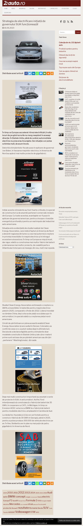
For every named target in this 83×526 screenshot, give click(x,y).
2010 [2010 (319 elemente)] (10, 492)
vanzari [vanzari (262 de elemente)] (11, 512)
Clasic (75, 8)
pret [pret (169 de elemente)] (44, 504)
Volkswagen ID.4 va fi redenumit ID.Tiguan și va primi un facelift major (69, 225)
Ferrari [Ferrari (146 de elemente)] (21, 501)
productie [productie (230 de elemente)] (7, 508)
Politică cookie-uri (41, 523)
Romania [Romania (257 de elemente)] (33, 508)
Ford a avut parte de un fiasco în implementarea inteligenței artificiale (69, 236)
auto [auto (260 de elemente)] (5, 497)
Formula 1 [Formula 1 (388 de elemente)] (31, 500)
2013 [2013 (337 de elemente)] (27, 492)
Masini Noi (22, 8)
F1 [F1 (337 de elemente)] (11, 500)
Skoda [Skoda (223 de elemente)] (40, 508)
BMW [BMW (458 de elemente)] (11, 496)
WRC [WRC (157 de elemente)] (37, 512)
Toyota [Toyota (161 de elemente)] (5, 512)
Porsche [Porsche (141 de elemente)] (40, 504)
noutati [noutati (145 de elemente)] (25, 504)
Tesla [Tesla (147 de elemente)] (50, 508)
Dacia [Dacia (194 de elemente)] (40, 497)
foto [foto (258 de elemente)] (39, 500)
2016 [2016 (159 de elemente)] (41, 493)
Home (5, 8)
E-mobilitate (54, 8)
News (13, 8)
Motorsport (42, 8)
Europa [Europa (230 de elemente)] (6, 500)
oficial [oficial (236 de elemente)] (30, 504)
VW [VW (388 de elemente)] (33, 511)
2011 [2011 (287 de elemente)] (15, 492)
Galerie (31, 8)
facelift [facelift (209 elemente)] (15, 501)
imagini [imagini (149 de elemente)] (44, 501)
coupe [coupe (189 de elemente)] (28, 497)
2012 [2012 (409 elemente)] (21, 492)
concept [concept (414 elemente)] (20, 496)
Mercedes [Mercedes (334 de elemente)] (14, 504)
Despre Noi (7, 12)
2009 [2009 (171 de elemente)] (5, 493)
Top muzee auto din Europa (69, 67)
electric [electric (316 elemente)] (46, 496)
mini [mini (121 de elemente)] (21, 504)
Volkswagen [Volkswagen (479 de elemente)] (23, 511)
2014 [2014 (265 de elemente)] (32, 493)
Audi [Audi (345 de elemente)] (49, 492)
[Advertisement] (71, 192)
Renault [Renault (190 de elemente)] (14, 508)
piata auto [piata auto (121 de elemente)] (35, 504)
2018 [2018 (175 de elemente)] (45, 493)
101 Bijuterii (65, 8)
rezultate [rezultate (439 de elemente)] (23, 507)
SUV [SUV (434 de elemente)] (46, 507)
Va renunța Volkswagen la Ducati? (70, 231)
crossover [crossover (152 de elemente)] (34, 497)
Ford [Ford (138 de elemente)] (24, 501)
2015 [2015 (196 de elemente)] (37, 493)
